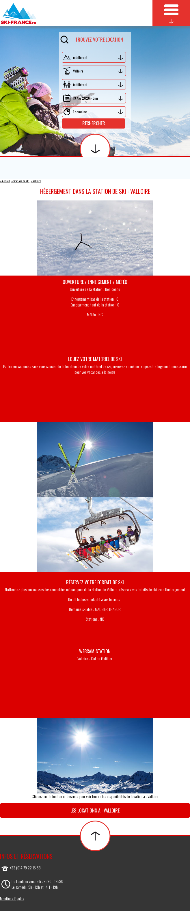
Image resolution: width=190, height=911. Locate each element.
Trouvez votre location (91, 38)
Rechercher (93, 123)
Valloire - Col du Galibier (94, 658)
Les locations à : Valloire (95, 810)
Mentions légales (12, 898)
